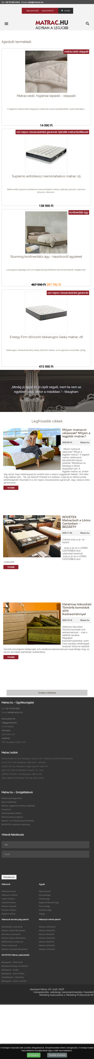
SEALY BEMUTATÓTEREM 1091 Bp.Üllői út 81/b (23, 778)
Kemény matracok (11, 934)
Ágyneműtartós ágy (49, 902)
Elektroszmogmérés (12, 798)
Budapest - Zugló (10, 969)
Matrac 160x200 (47, 930)
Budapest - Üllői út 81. (12, 962)
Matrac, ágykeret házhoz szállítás (18, 805)
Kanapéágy (44, 895)
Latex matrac (8, 898)
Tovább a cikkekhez (47, 693)
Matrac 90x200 (46, 941)
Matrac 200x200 (47, 926)
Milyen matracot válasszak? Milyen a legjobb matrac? (76, 433)
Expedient (89, 992)
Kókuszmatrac (9, 891)
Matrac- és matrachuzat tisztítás (18, 820)
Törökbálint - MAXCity (13, 977)
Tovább (10, 488)
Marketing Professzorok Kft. (80, 995)
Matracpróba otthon (12, 813)
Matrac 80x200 (46, 934)
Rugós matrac (8, 913)
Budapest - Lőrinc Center (14, 981)
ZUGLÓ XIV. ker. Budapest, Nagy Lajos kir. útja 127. (25, 766)
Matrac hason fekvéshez (14, 938)
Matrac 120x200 (47, 945)
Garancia (6, 809)
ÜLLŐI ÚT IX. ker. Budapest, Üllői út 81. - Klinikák (24, 762)
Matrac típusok (9, 906)
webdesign (55, 992)
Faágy (42, 913)
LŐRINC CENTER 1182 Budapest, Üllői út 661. (22, 774)
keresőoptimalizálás (72, 992)
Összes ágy (44, 898)
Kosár (65, 11)
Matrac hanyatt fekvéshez (15, 949)
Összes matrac (9, 910)
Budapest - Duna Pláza (13, 973)
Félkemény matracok (12, 941)
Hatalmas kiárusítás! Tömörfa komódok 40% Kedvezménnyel (77, 609)
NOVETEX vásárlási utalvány (16, 824)
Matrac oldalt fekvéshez (14, 930)
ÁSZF (61, 989)
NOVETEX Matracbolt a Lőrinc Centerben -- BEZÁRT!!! (76, 521)
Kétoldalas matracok (12, 926)
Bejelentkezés (32, 11)
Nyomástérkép (9, 802)
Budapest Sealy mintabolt (15, 966)
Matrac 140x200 (47, 949)
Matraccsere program (12, 817)
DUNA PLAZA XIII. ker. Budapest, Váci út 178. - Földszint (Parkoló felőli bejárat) (37, 758)
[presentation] (25, 866)
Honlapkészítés (41, 992)
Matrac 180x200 (47, 938)
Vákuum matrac (10, 895)
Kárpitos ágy (45, 910)
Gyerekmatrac (9, 902)
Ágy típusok (45, 891)
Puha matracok (9, 945)
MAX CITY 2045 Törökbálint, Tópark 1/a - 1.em (22, 770)
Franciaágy (44, 906)
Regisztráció (48, 11)
